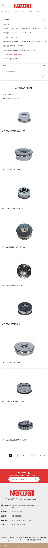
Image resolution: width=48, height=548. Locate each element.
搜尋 (24, 66)
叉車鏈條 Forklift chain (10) (11, 37)
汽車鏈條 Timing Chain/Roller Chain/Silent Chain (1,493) (21, 28)
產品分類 (24, 19)
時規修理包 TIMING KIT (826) (12, 46)
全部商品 (5, 24)
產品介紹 (7, 12)
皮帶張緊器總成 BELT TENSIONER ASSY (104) (18, 50)
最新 (14, 98)
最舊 (18, 98)
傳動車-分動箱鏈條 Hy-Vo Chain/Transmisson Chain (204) (21, 41)
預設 (9, 98)
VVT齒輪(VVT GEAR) (18, 12)
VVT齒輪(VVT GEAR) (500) (11, 54)
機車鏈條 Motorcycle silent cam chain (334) (16, 33)
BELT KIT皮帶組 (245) (9, 59)
